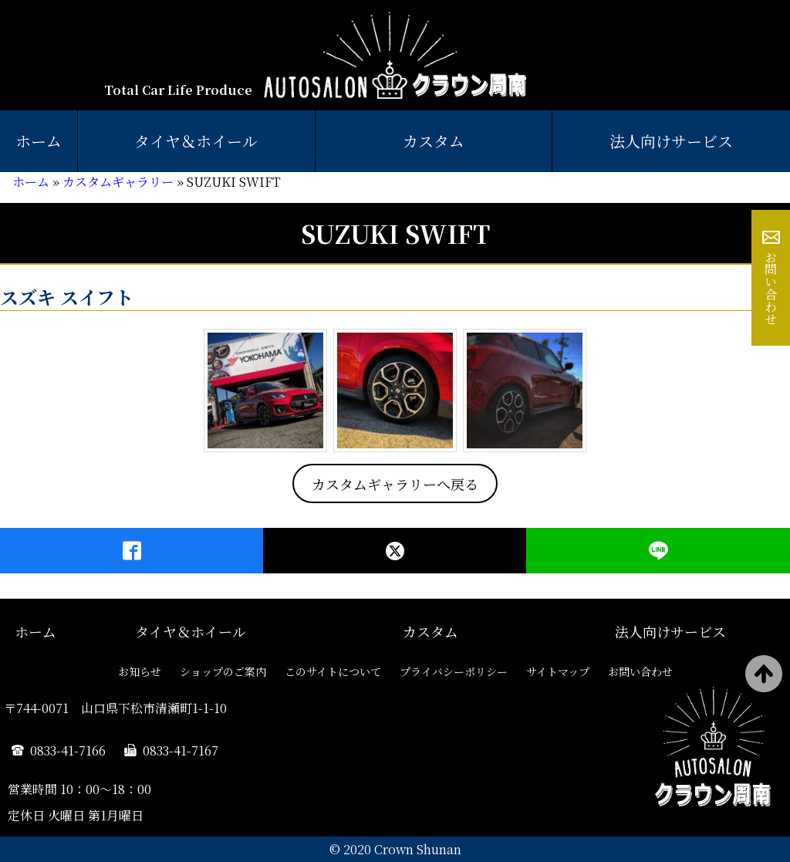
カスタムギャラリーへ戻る (395, 484)
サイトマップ (557, 671)
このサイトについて (333, 671)
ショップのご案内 (223, 671)
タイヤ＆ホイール (196, 141)
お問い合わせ (771, 288)
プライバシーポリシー (454, 671)
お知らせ (139, 671)
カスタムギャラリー (118, 182)
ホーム (38, 141)
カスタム (433, 141)
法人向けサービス (670, 631)
